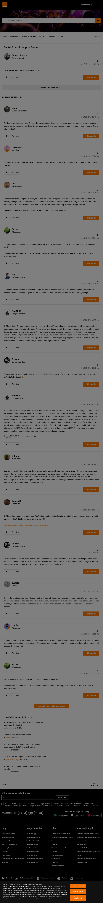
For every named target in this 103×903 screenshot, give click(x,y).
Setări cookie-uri (78, 886)
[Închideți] (100, 892)
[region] (51, 892)
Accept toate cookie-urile (78, 897)
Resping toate (78, 891)
